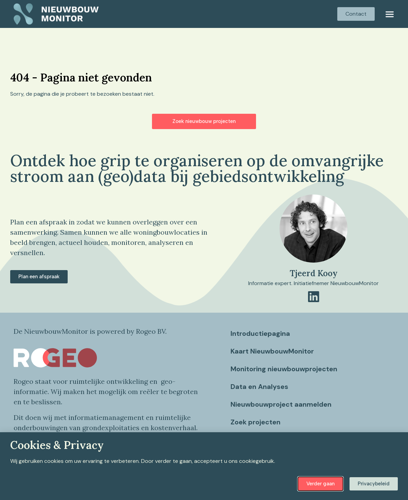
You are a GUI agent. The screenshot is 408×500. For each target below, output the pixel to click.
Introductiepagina (261, 333)
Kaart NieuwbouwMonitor (272, 351)
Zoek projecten (256, 422)
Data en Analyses (260, 386)
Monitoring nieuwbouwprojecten (284, 368)
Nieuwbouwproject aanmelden (281, 404)
